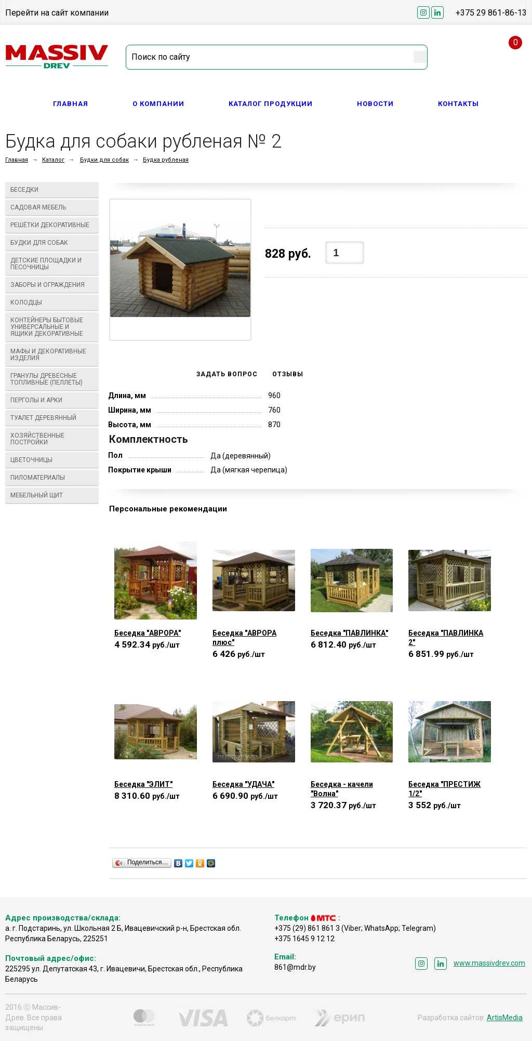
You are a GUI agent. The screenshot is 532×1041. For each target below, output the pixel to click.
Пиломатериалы (52, 477)
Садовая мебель (52, 207)
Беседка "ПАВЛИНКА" (349, 633)
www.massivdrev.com (489, 963)
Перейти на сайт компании (57, 12)
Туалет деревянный (52, 417)
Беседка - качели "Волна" (342, 789)
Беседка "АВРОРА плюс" (244, 638)
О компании (158, 104)
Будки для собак (104, 159)
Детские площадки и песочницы (52, 264)
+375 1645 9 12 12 (304, 938)
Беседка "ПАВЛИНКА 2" (445, 638)
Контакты (458, 104)
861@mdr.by (295, 967)
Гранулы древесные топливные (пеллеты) (52, 379)
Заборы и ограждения (52, 284)
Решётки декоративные (52, 225)
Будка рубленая (166, 159)
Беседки (52, 189)
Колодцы (52, 302)
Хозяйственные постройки (52, 439)
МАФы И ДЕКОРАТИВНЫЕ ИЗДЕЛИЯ (52, 355)
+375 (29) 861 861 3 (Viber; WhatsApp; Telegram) (355, 928)
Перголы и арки (52, 400)
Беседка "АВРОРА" (147, 633)
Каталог (53, 159)
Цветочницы (52, 460)
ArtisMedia (505, 1017)
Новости (375, 104)
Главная (70, 104)
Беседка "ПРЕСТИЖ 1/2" (444, 789)
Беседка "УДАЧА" (243, 784)
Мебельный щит (52, 495)
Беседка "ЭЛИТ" (143, 784)
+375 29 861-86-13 (491, 13)
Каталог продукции (271, 104)
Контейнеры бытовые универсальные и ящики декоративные (52, 327)
